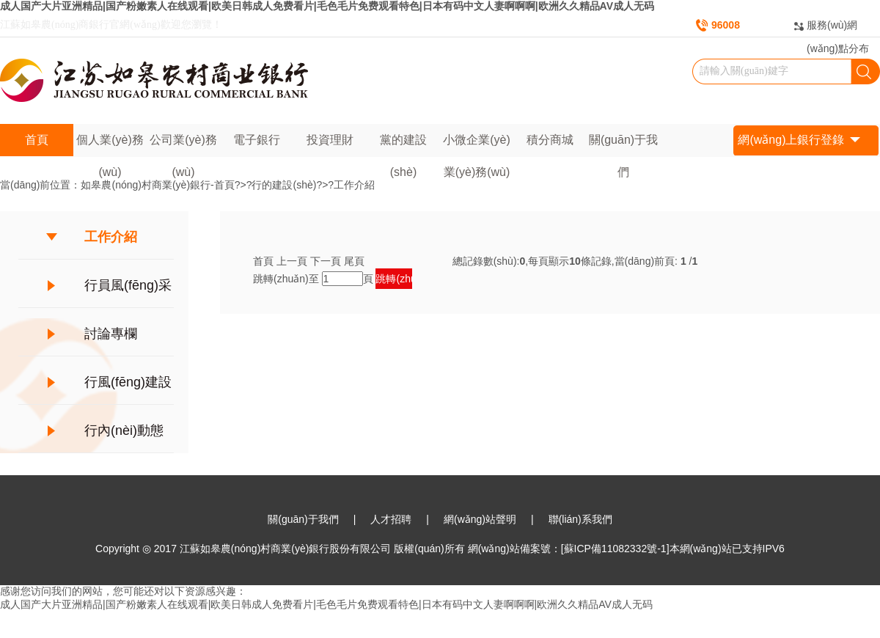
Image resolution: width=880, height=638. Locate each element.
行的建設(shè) (284, 185)
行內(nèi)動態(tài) (124, 437)
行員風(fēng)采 (128, 285)
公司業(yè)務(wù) (183, 144)
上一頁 (291, 261)
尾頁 (354, 261)
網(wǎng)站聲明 (480, 519)
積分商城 (550, 139)
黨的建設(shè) (403, 144)
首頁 (36, 139)
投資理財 (330, 139)
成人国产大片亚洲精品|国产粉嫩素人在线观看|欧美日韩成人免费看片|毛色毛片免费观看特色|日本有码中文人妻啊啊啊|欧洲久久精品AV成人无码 (327, 6)
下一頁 (325, 261)
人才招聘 (390, 519)
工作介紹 (354, 185)
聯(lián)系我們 (580, 519)
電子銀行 (256, 139)
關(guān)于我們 (623, 144)
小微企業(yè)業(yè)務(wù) (476, 144)
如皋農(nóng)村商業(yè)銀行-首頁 (157, 185)
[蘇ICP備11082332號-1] (615, 548)
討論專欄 (110, 333)
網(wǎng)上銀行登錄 (798, 140)
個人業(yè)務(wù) (110, 144)
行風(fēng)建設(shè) (128, 389)
